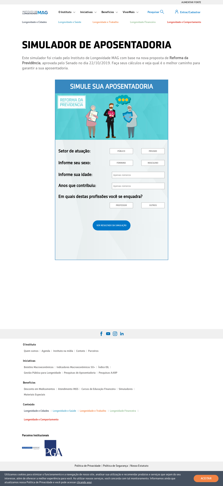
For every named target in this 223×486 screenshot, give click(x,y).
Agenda (46, 350)
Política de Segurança (115, 465)
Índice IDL (103, 367)
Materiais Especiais (34, 394)
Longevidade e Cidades (34, 22)
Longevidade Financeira (142, 22)
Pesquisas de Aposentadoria (80, 372)
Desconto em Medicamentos (39, 389)
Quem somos (31, 350)
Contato (80, 350)
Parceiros (93, 350)
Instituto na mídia (63, 350)
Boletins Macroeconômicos (39, 367)
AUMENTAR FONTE (191, 2)
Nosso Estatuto (139, 465)
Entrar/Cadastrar (190, 12)
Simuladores (126, 389)
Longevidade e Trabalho (106, 22)
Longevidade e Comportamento (184, 22)
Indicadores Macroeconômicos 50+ (76, 367)
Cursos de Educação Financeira (98, 389)
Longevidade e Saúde (69, 22)
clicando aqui (84, 482)
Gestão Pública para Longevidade (42, 372)
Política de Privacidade (88, 465)
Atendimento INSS (68, 389)
